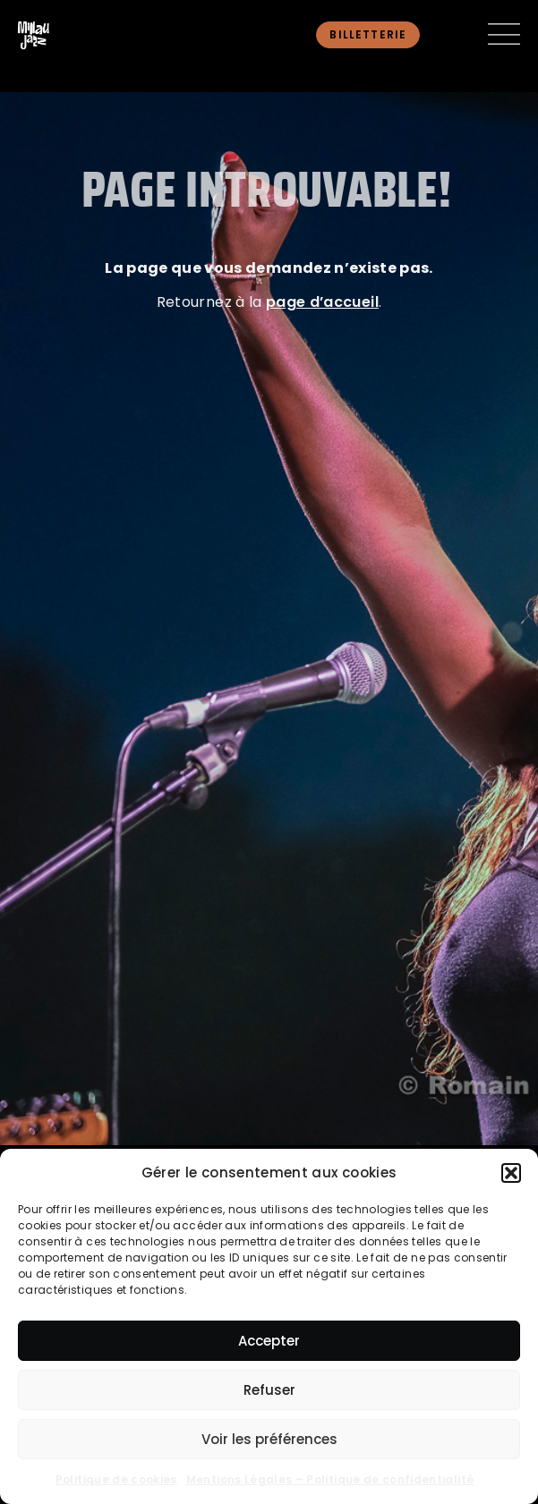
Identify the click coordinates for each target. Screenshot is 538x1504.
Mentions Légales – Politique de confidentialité (330, 1479)
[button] (511, 1173)
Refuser (269, 1390)
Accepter (269, 1340)
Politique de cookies (116, 1479)
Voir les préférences (269, 1439)
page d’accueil (322, 302)
